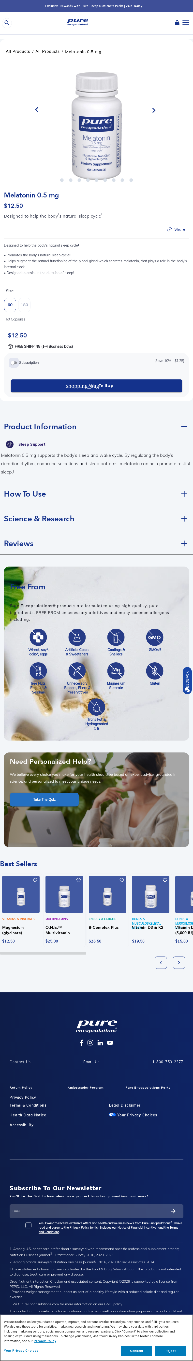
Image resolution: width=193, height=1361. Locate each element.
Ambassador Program (86, 1087)
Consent (136, 1351)
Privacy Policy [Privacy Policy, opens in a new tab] (45, 1341)
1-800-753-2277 (167, 1062)
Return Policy (21, 1087)
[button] (96, 425)
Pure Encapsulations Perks (147, 1087)
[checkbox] (31, 1227)
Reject (170, 1351)
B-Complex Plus (104, 927)
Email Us (91, 1062)
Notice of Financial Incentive (137, 1227)
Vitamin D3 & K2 (147, 927)
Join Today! (135, 6)
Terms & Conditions (28, 1105)
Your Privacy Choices (133, 1115)
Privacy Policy (23, 1097)
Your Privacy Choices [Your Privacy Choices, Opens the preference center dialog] (21, 1350)
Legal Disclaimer (124, 1105)
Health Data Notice (28, 1115)
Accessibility (21, 1125)
